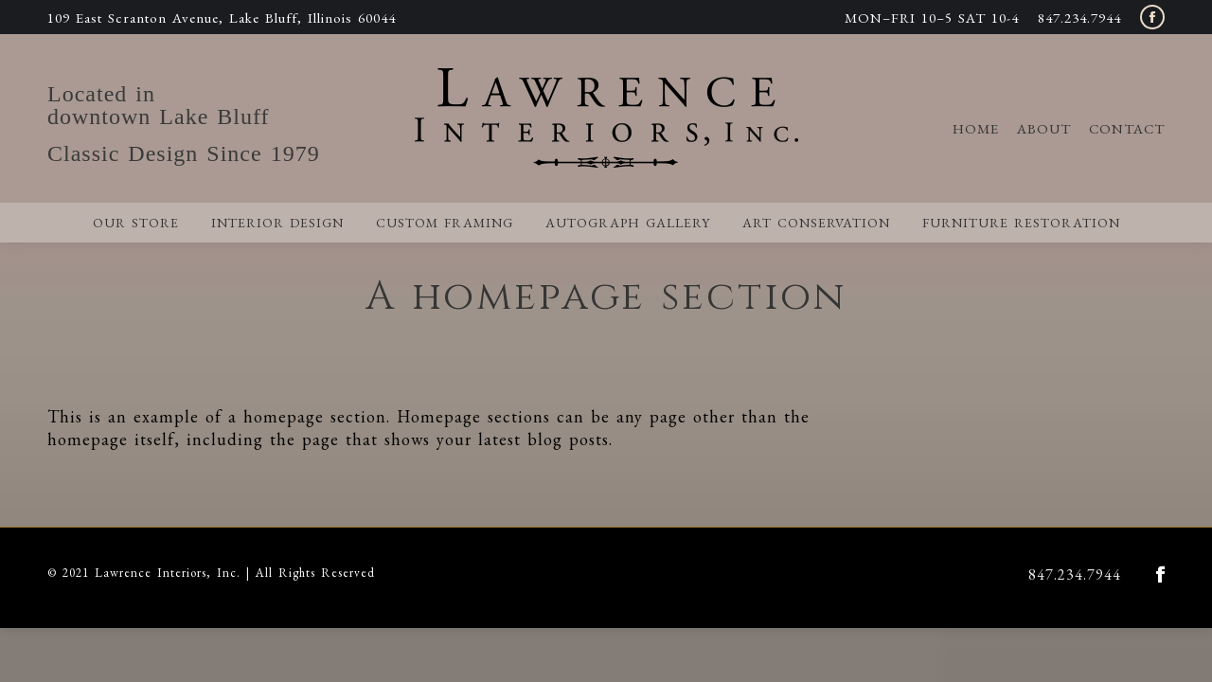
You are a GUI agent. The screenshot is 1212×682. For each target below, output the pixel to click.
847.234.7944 (1079, 18)
